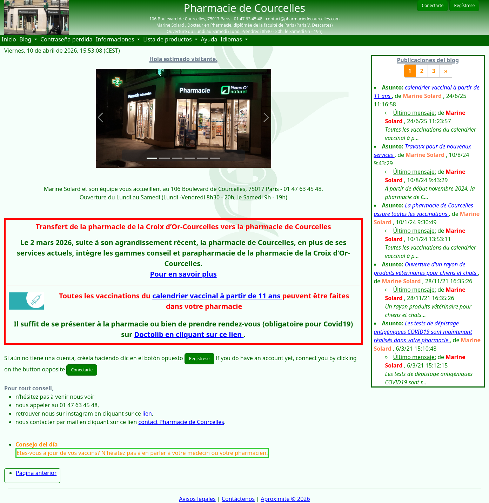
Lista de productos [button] (168, 39)
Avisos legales (197, 499)
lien (147, 413)
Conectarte (432, 5)
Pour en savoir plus (183, 274)
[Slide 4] (190, 158)
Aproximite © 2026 (285, 499)
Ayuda (210, 39)
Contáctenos (238, 499)
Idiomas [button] (232, 39)
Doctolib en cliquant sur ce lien (189, 334)
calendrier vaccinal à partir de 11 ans (217, 295)
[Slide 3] (177, 158)
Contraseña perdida (66, 39)
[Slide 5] (202, 158)
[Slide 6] (215, 158)
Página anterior (36, 473)
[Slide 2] (164, 158)
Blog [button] (26, 39)
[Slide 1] (152, 158)
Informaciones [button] (115, 39)
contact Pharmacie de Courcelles (181, 422)
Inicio (10, 39)
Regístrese (464, 5)
